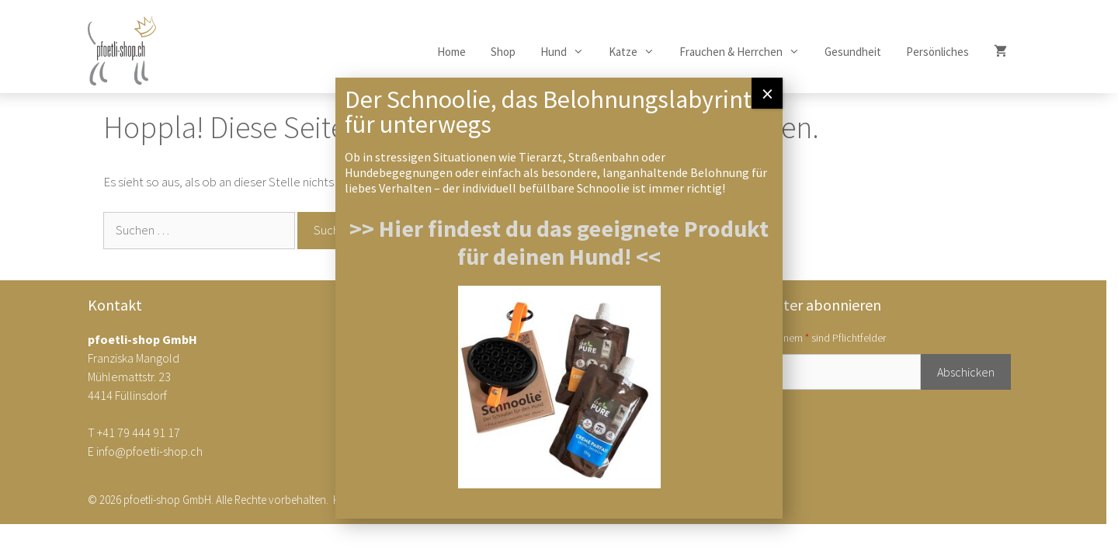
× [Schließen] (767, 93)
